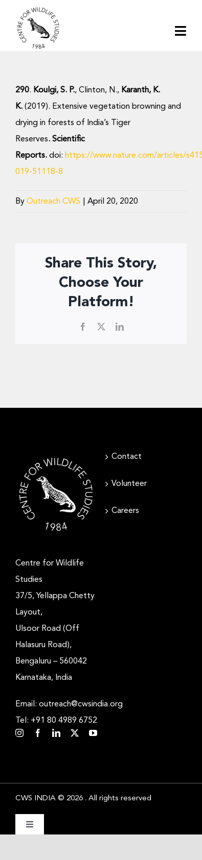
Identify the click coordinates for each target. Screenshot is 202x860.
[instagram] (19, 733)
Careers (125, 511)
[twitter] (75, 733)
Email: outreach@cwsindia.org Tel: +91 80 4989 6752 (69, 712)
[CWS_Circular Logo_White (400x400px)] (56, 458)
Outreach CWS (53, 202)
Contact (126, 457)
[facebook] (38, 733)
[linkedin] (56, 733)
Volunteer (129, 484)
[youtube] (93, 733)
